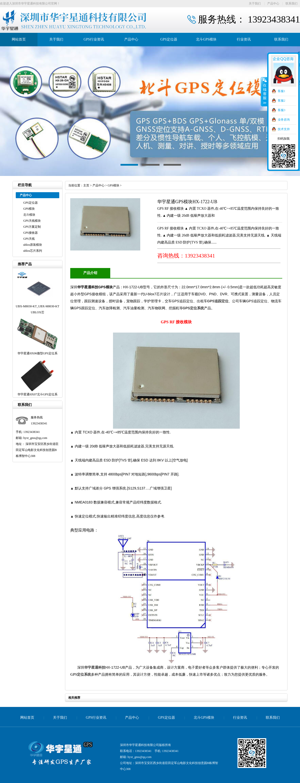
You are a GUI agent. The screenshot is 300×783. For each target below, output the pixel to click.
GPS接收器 (30, 232)
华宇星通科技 (94, 667)
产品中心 (273, 3)
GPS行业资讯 (94, 39)
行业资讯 (244, 39)
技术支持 (284, 129)
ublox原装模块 (32, 244)
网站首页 (19, 39)
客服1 (281, 91)
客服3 (281, 110)
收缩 (264, 92)
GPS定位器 (168, 39)
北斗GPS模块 (206, 39)
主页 (86, 185)
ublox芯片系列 (32, 250)
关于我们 (255, 3)
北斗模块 (29, 214)
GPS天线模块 (32, 220)
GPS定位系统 (193, 308)
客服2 (281, 100)
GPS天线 (29, 238)
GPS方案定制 (32, 226)
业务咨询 (284, 119)
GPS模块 (29, 208)
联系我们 (292, 3)
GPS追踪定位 (218, 301)
